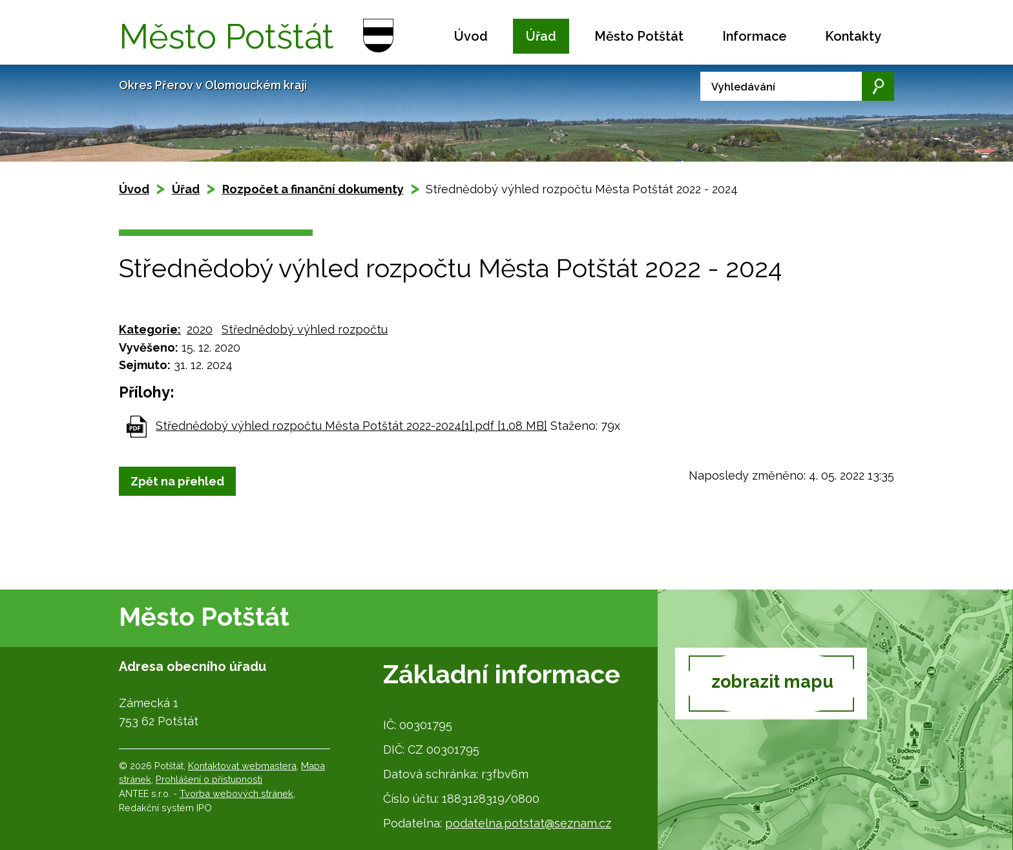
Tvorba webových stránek (236, 793)
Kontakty (853, 36)
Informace (754, 36)
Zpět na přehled (177, 481)
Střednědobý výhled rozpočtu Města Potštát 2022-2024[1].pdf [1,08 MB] (351, 425)
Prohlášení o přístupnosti (209, 779)
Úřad (541, 36)
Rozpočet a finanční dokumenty (313, 189)
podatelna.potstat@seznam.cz (528, 823)
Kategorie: (150, 329)
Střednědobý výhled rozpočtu (305, 329)
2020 (200, 329)
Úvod (471, 36)
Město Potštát (639, 36)
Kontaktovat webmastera (242, 765)
